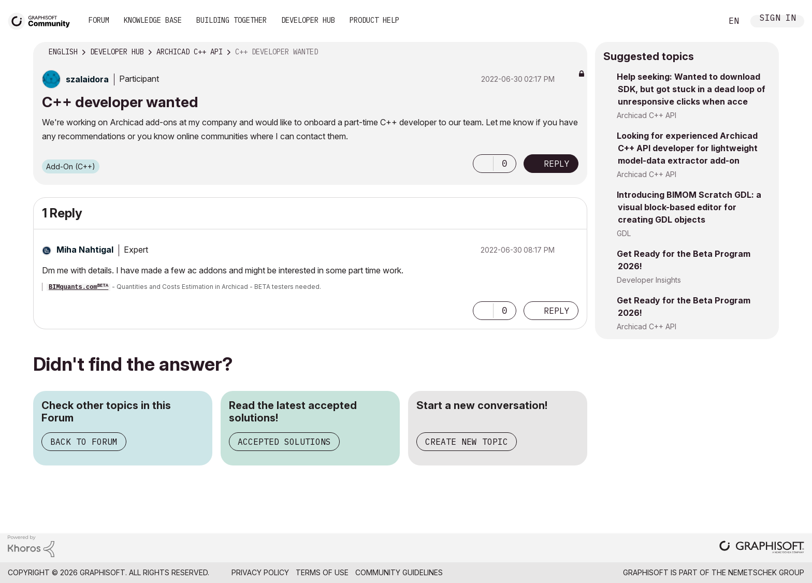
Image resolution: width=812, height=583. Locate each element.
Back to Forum (84, 441)
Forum (99, 20)
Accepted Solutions (284, 441)
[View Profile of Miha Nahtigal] (84, 249)
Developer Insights (649, 279)
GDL (624, 233)
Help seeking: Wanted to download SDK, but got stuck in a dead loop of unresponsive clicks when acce (691, 89)
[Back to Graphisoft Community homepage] (42, 20)
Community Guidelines (399, 572)
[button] (483, 163)
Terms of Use (322, 572)
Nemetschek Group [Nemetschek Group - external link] (766, 572)
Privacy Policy (260, 572)
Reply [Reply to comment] (557, 310)
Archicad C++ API (646, 115)
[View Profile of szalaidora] (87, 79)
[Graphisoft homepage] (761, 548)
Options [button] (572, 52)
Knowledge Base (153, 20)
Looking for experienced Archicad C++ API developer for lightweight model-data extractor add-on (687, 148)
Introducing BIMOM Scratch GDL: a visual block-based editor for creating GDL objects (689, 207)
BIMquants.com (78, 287)
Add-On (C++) (70, 166)
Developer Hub (308, 20)
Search (703, 21)
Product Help (374, 20)
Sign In (778, 19)
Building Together (231, 20)
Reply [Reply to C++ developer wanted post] (557, 163)
